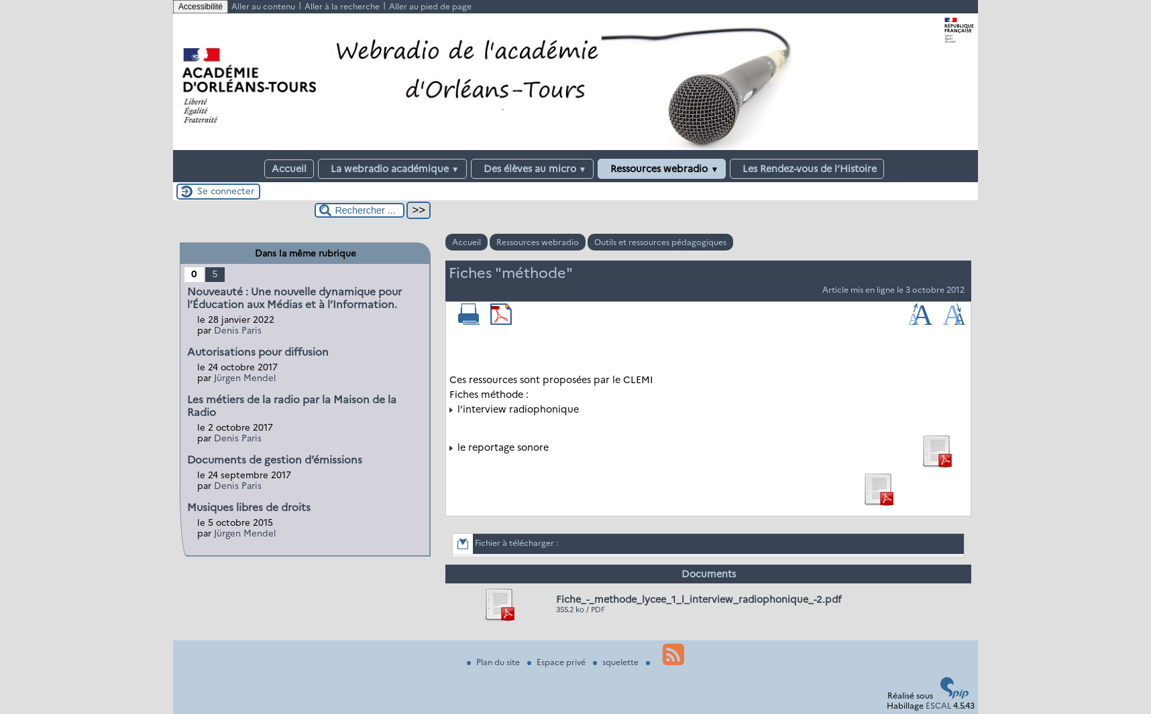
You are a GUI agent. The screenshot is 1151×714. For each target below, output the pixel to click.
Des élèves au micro (532, 168)
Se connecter (225, 191)
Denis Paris (238, 330)
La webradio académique (392, 168)
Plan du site (494, 662)
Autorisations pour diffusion (258, 352)
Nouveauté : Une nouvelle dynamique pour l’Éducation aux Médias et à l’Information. (294, 298)
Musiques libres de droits (249, 507)
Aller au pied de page (430, 6)
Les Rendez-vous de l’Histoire (807, 168)
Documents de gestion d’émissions (274, 459)
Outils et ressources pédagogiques (660, 242)
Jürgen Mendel (245, 377)
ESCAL (938, 706)
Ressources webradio (661, 168)
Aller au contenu (263, 6)
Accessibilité (200, 6)
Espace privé (557, 662)
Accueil (289, 169)
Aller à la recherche (342, 6)
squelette (617, 662)
